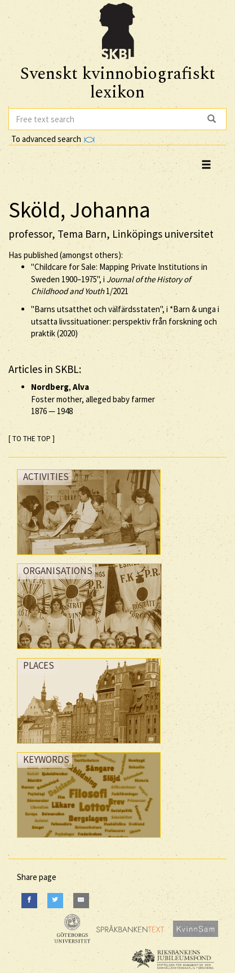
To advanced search (53, 139)
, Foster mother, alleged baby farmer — (93, 398)
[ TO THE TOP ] (31, 438)
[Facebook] (29, 900)
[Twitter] (55, 900)
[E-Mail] (81, 900)
